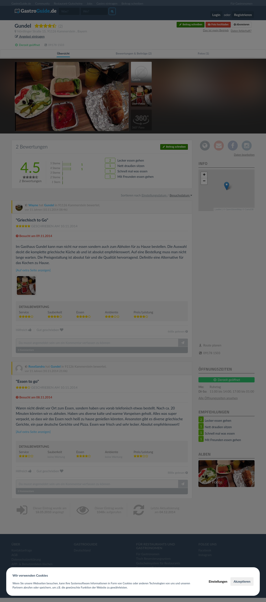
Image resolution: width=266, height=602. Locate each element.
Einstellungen (218, 581)
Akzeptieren (242, 581)
